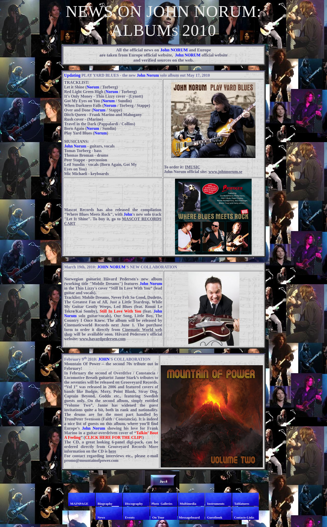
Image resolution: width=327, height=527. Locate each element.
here (112, 451)
